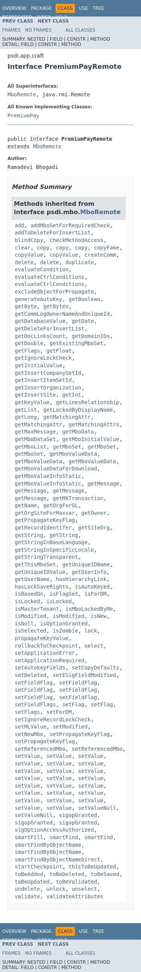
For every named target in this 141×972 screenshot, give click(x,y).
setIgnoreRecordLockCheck (53, 719)
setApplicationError (45, 653)
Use (83, 8)
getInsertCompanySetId (48, 373)
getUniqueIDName (85, 564)
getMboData (78, 432)
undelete (27, 889)
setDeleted (30, 675)
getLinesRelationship (88, 402)
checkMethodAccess (76, 240)
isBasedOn (29, 594)
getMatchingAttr (67, 417)
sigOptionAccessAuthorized (54, 830)
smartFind (64, 837)
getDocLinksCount (40, 336)
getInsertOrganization (48, 388)
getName (26, 505)
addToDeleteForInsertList (53, 233)
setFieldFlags (35, 704)
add (19, 225)
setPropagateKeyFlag (80, 734)
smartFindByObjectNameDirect (57, 859)
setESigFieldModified (84, 675)
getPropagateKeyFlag (45, 520)
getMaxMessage (35, 432)
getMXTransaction (78, 498)
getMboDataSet (35, 439)
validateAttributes (74, 896)
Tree (98, 8)
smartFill (29, 837)
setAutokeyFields (40, 668)
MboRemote (22, 94)
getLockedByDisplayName (78, 410)
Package (41, 8)
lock (90, 631)
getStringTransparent (46, 557)
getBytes (55, 306)
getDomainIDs (91, 336)
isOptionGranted (63, 624)
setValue (27, 756)
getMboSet (67, 447)
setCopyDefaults (95, 668)
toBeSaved (105, 874)
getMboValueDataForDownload (56, 468)
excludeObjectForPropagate (54, 292)
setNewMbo (29, 734)
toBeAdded (29, 874)
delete (24, 262)
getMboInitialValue (90, 439)
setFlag (73, 704)
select (93, 646)
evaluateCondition (41, 269)
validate (27, 896)
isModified (30, 616)
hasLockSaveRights (41, 587)
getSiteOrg (94, 528)
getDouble (29, 343)
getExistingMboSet (76, 343)
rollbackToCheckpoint (46, 646)
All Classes (80, 30)
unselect (84, 889)
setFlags (27, 712)
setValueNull (97, 808)
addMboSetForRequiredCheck (70, 225)
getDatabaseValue (40, 321)
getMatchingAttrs (93, 424)
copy (43, 248)
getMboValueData (73, 454)
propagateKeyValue (41, 638)
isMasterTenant (37, 609)
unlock (55, 889)
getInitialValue (38, 365)
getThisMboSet (35, 564)
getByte (26, 306)
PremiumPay (23, 116)
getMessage (103, 484)
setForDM (58, 712)
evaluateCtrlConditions (49, 277)
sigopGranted (78, 815)
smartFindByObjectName (48, 845)
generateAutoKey (38, 299)
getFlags (27, 351)
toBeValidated (76, 882)
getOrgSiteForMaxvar (45, 513)
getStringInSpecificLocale (54, 550)
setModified (70, 727)
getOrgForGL (60, 505)
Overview (14, 8)
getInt (71, 395)
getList (26, 410)
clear (22, 248)
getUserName (32, 579)
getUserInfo (89, 572)
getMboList (30, 447)
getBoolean (84, 299)
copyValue (29, 255)
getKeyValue (32, 402)
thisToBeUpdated (92, 867)
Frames (11, 30)
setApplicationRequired (49, 660)
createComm (100, 255)
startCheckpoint (38, 867)
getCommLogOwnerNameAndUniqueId (62, 314)
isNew (98, 616)
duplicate (79, 262)
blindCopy (29, 240)
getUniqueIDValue (40, 572)
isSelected (30, 631)
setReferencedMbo (40, 749)
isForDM (95, 594)
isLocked (27, 601)
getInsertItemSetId (43, 380)
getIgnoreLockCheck (43, 358)
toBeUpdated (32, 882)
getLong (26, 417)
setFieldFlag (34, 683)
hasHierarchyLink (81, 579)
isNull (24, 624)
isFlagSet (64, 594)
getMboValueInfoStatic (48, 476)
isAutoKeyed (92, 587)
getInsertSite (35, 395)
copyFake (106, 248)
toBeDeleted (67, 874)
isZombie (65, 631)
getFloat (58, 351)
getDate (83, 321)
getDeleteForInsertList (49, 329)
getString (29, 535)
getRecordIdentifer (43, 528)
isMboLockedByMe (89, 609)
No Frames (38, 30)
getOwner (93, 513)
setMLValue (30, 727)
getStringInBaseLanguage (51, 542)
